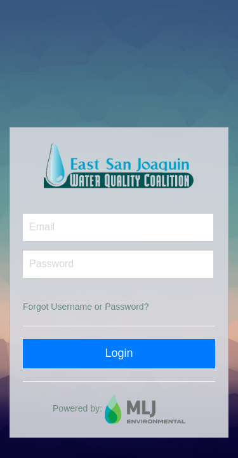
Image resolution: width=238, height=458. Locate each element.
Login (119, 353)
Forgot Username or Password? (86, 307)
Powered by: (119, 408)
